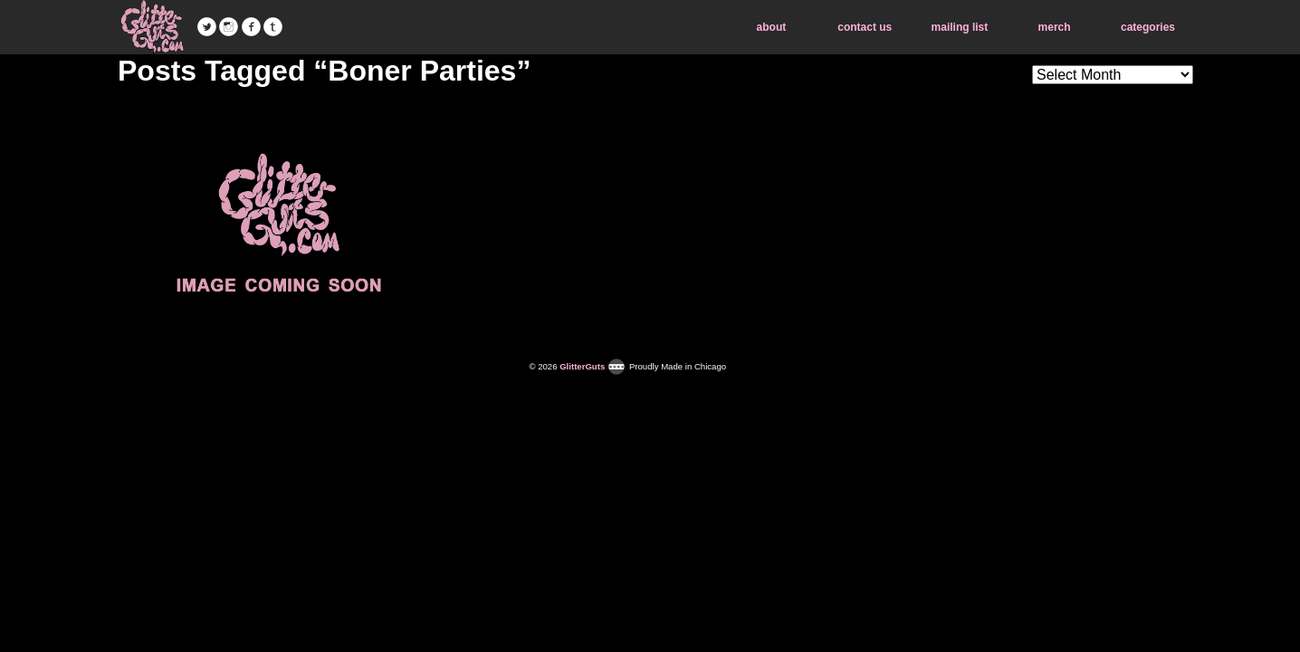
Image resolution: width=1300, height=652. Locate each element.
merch (1054, 27)
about (772, 27)
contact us (864, 27)
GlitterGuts (152, 27)
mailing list (960, 27)
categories (1148, 27)
